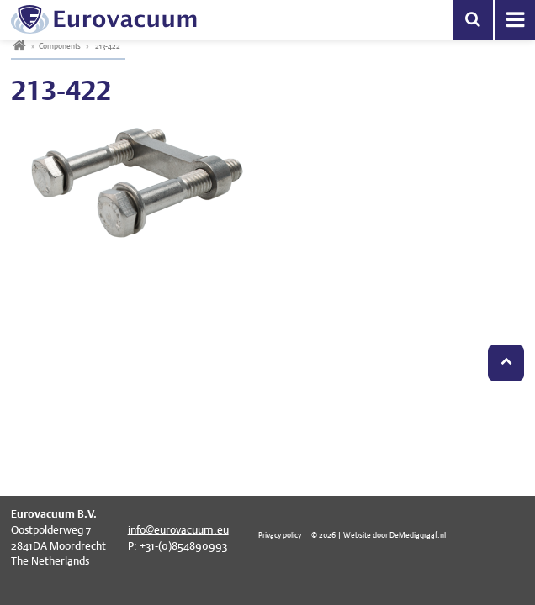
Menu (515, 20)
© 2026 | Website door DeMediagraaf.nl (378, 534)
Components (60, 45)
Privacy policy (279, 534)
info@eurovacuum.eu (178, 529)
